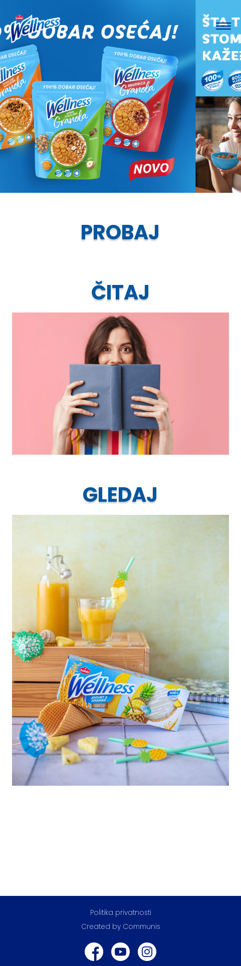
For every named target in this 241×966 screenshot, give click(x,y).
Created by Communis (120, 926)
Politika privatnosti (120, 912)
